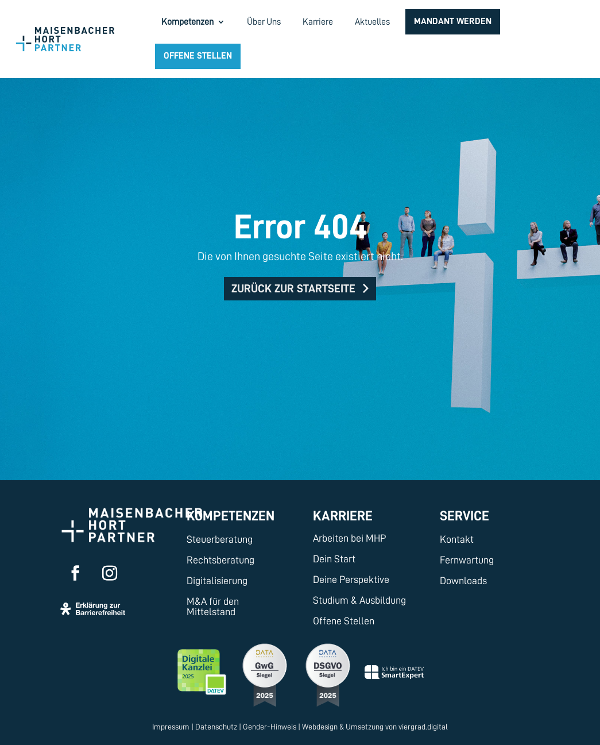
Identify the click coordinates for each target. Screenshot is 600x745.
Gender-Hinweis (269, 727)
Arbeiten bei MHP (349, 538)
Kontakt (457, 539)
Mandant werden (452, 21)
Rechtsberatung (220, 560)
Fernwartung (467, 560)
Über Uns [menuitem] (264, 22)
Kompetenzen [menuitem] (187, 22)
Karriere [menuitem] (318, 22)
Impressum (170, 727)
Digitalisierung (217, 581)
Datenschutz (216, 727)
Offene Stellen (198, 55)
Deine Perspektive (351, 579)
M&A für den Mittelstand (213, 606)
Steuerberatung (220, 539)
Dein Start (334, 559)
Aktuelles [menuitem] (372, 22)
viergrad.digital (423, 727)
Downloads (463, 581)
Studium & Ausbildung (359, 600)
